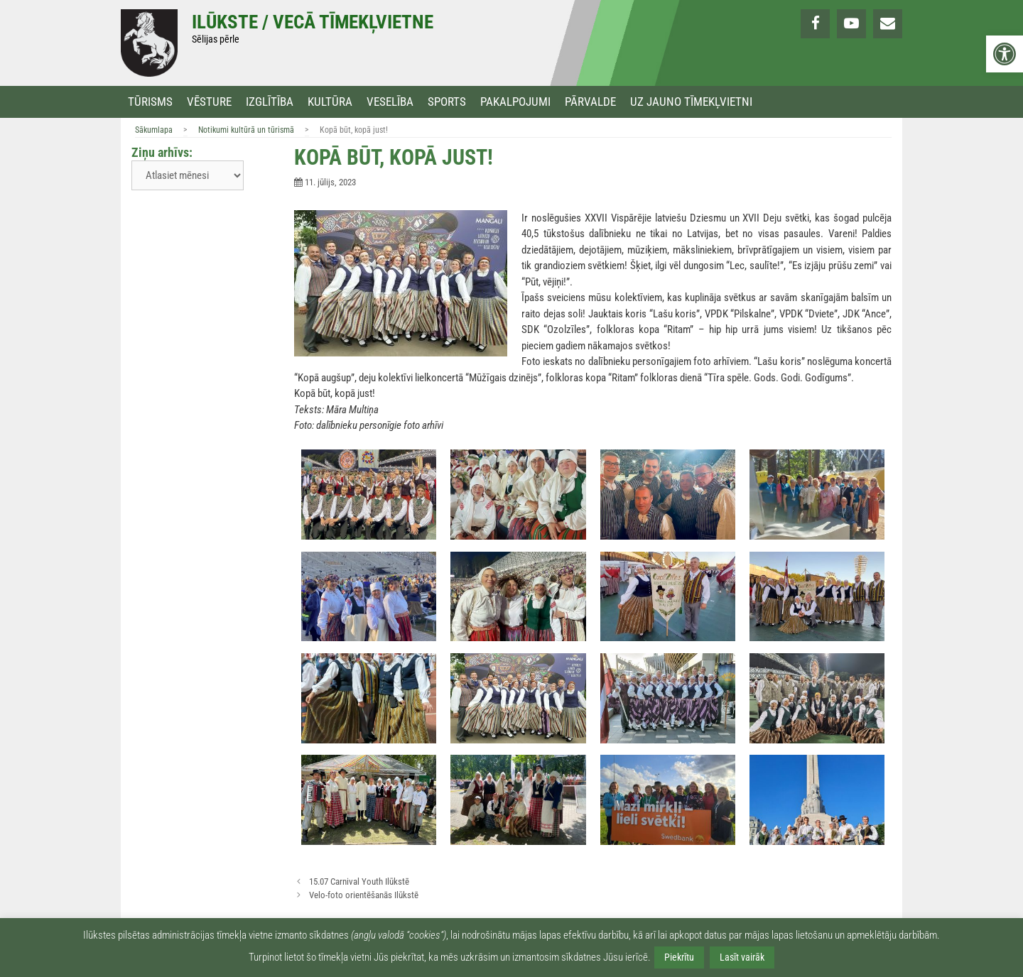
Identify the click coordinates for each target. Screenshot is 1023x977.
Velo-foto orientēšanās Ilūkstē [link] (363, 895)
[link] (1004, 54)
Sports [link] (447, 102)
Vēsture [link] (209, 102)
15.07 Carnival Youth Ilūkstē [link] (359, 881)
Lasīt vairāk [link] (742, 957)
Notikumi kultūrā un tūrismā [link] (246, 130)
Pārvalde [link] (590, 102)
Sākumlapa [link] (154, 130)
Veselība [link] (390, 102)
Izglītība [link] (269, 102)
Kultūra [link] (330, 102)
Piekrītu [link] (679, 957)
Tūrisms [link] (150, 102)
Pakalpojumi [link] (515, 102)
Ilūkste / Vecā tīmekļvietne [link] (312, 22)
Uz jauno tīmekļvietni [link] (691, 102)
